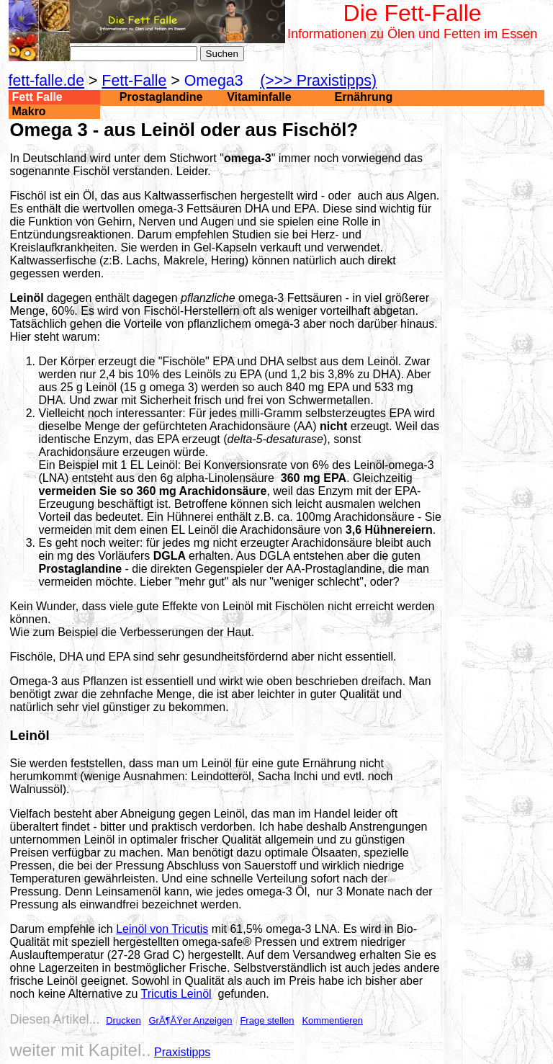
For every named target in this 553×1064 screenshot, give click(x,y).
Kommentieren (332, 1020)
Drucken (123, 1020)
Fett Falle (37, 97)
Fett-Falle (134, 80)
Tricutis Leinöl (176, 994)
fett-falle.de (47, 80)
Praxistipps (182, 1052)
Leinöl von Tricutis (162, 929)
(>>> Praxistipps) (318, 80)
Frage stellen (267, 1020)
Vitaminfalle (259, 97)
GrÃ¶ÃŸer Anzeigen (190, 1020)
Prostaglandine (161, 97)
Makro (29, 111)
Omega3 (213, 80)
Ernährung (364, 97)
